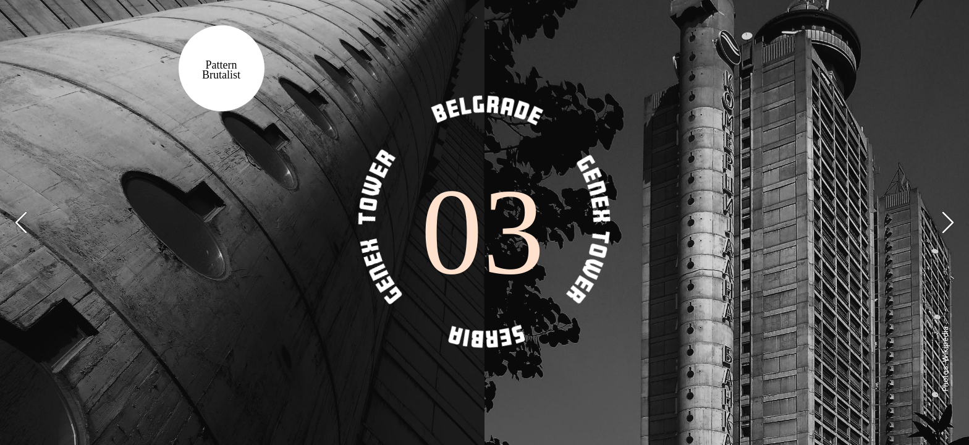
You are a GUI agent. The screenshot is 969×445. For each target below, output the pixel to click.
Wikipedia (945, 344)
